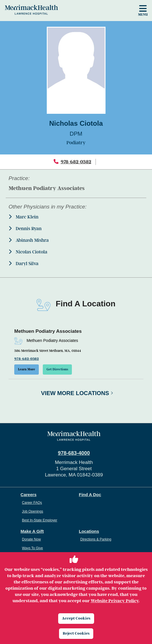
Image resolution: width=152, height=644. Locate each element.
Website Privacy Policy (115, 600)
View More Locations (75, 393)
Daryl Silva (23, 263)
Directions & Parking (96, 539)
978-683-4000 (74, 453)
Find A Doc (90, 494)
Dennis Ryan (25, 228)
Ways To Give (32, 548)
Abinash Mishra (29, 240)
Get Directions (57, 369)
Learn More (26, 369)
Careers (29, 494)
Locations (89, 531)
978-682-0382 (76, 161)
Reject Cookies (76, 633)
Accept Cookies (76, 618)
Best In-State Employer (39, 520)
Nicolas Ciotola (28, 252)
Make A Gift (32, 531)
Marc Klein (23, 217)
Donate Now (31, 539)
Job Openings (32, 511)
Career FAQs (32, 503)
